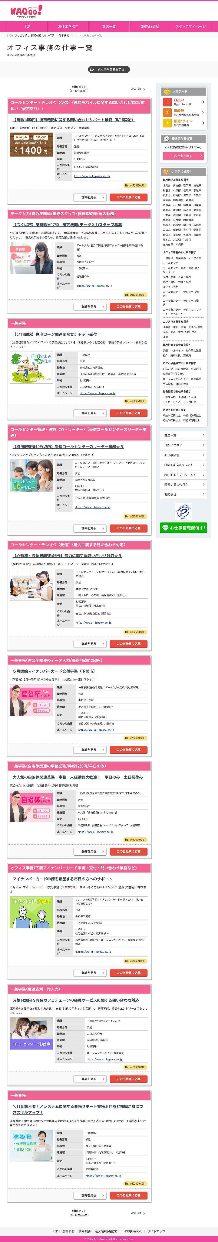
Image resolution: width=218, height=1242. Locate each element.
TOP (27, 26)
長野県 (167, 210)
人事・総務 (184, 277)
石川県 (177, 205)
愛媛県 (197, 229)
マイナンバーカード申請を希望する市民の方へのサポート (62, 879)
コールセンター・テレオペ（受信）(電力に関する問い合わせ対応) (68, 545)
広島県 (197, 224)
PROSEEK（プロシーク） (180, 474)
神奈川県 (178, 200)
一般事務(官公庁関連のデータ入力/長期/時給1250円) (56, 660)
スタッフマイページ (190, 26)
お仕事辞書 (171, 455)
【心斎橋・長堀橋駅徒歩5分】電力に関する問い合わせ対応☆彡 (67, 556)
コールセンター (172, 262)
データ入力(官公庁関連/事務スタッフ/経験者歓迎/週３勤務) (63, 214)
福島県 (187, 190)
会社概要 (68, 1231)
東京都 (167, 200)
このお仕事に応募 (129, 197)
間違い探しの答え (176, 484)
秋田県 (167, 190)
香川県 (187, 229)
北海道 (167, 185)
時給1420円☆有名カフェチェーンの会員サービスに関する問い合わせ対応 (76, 1000)
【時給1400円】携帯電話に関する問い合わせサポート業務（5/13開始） (74, 120)
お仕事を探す (68, 26)
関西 (173, 332)
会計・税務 (184, 281)
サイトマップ (156, 1231)
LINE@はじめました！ (178, 464)
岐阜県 (177, 210)
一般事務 (18, 323)
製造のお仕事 (183, 122)
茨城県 (197, 190)
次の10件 (136, 89)
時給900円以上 (191, 420)
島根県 (177, 224)
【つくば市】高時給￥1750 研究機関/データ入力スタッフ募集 (67, 225)
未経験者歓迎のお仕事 (183, 112)
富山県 (167, 205)
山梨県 (197, 205)
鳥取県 (167, 224)
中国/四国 (184, 332)
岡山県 (187, 224)
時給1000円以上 (172, 420)
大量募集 (196, 378)
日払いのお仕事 (183, 101)
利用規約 (85, 1231)
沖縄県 (179, 244)
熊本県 (167, 239)
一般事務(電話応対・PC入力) (35, 989)
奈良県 (177, 220)
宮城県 (197, 185)
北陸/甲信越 (195, 327)
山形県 (177, 190)
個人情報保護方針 (107, 1231)
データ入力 (194, 258)
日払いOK (168, 368)
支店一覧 (109, 26)
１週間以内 (169, 397)
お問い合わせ (134, 1231)
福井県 (187, 205)
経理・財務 (169, 281)
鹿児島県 (168, 244)
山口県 (167, 229)
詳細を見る (88, 197)
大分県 (177, 239)
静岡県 (187, 210)
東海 (165, 332)
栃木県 (167, 195)
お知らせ (170, 494)
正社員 (187, 355)
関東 (183, 327)
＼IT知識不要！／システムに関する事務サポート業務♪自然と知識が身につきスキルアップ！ (78, 1110)
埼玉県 (187, 195)
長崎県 (197, 234)
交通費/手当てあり (174, 373)
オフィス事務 (170, 286)
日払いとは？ (173, 445)
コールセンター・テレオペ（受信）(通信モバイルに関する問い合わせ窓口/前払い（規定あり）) (77, 106)
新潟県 (190, 200)
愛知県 (197, 210)
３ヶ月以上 (189, 402)
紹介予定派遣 (193, 350)
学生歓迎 (168, 383)
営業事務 (181, 258)
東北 (175, 327)
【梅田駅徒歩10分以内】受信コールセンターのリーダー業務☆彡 (68, 447)
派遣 (165, 350)
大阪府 (197, 215)
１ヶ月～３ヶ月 (172, 402)
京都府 (187, 215)
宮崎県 (187, 239)
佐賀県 (187, 234)
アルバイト (177, 350)
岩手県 (187, 185)
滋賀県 (177, 215)
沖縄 (165, 337)
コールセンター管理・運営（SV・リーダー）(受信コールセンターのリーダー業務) (78, 433)
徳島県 (177, 229)
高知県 (167, 234)
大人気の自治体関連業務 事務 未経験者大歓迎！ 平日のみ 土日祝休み (78, 777)
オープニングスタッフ (175, 378)
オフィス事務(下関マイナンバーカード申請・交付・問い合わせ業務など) (73, 868)
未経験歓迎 (182, 368)
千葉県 (197, 195)
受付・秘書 (169, 277)
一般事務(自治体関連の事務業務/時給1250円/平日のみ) (58, 766)
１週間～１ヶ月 (187, 397)
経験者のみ (182, 383)
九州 (194, 332)
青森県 (177, 185)
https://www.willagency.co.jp (92, 176)
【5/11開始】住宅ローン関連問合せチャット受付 (55, 334)
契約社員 (176, 355)
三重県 (167, 215)
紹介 (165, 355)
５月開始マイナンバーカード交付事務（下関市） (55, 671)
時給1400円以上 (172, 415)
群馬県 (177, 195)
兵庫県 (167, 220)
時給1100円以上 (192, 415)
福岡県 (177, 234)
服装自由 (196, 368)
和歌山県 (188, 220)
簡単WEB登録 (150, 26)
